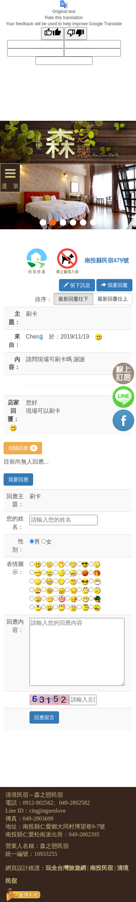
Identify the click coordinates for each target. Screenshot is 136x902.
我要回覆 (114, 285)
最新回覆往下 (73, 299)
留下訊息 (77, 285)
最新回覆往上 (113, 299)
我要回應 (18, 479)
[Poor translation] (75, 33)
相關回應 (22, 448)
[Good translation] (52, 33)
